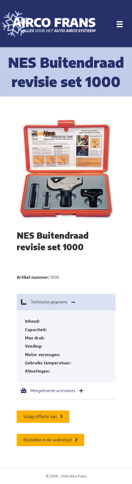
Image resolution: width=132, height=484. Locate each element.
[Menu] (120, 24)
